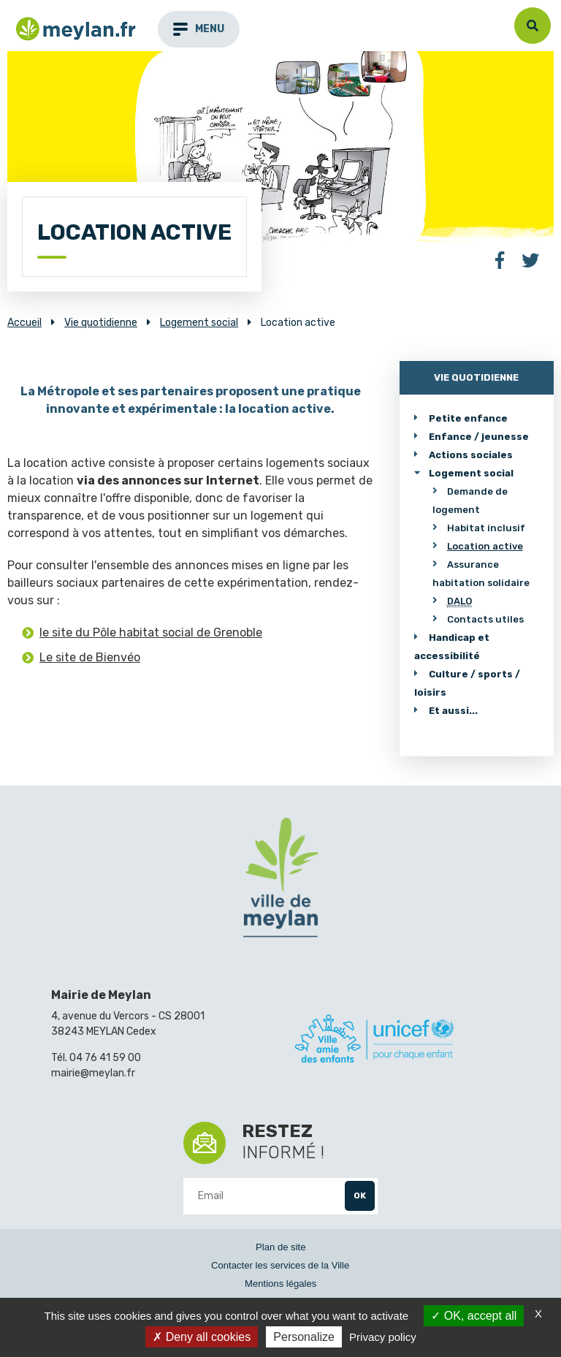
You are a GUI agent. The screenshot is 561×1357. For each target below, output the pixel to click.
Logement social (471, 473)
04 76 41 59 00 (105, 1058)
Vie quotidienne (476, 377)
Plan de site (281, 1247)
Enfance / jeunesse (479, 436)
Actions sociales (471, 454)
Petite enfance (468, 418)
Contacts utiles (485, 619)
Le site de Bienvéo (89, 657)
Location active (485, 546)
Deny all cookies (202, 1337)
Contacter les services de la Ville (280, 1265)
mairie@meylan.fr (93, 1073)
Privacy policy (382, 1337)
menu (198, 29)
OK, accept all (473, 1316)
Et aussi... (453, 710)
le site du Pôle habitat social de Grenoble (150, 632)
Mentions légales (280, 1283)
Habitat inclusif (486, 527)
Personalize (304, 1337)
